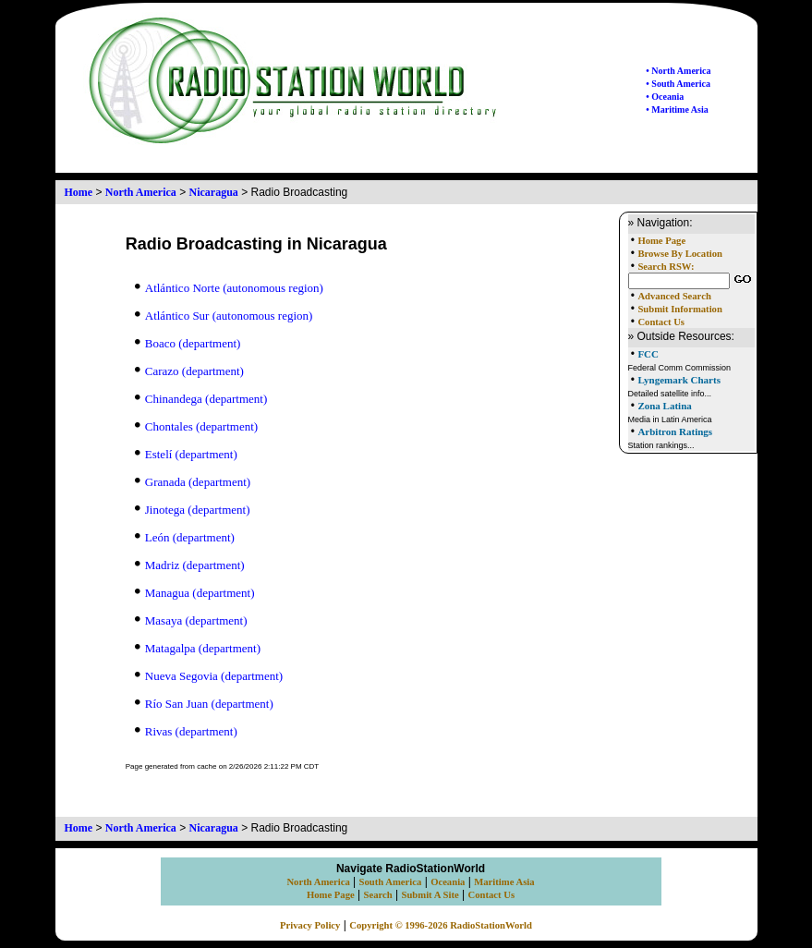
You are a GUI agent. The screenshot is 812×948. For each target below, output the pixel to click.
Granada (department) (192, 482)
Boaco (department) (188, 343)
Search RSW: (665, 266)
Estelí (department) (186, 454)
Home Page (661, 241)
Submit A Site (429, 895)
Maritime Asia (504, 882)
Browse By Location (679, 254)
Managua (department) (195, 593)
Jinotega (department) (192, 510)
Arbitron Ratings (674, 431)
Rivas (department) (186, 731)
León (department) (185, 537)
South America (390, 882)
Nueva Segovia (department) (209, 676)
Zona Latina (664, 405)
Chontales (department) (196, 426)
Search (378, 895)
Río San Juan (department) (204, 704)
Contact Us (661, 322)
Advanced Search (673, 296)
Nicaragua (213, 192)
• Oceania (665, 96)
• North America (678, 71)
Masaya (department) (191, 620)
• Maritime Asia (677, 109)
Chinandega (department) (201, 399)
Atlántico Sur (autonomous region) (224, 315)
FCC (648, 353)
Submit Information (679, 309)
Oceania (447, 882)
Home (79, 192)
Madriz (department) (190, 565)
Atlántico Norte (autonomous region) (229, 288)
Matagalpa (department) (198, 648)
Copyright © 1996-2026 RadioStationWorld (440, 925)
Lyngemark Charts (679, 379)
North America (140, 192)
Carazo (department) (189, 371)
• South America (678, 84)
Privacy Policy (310, 925)
